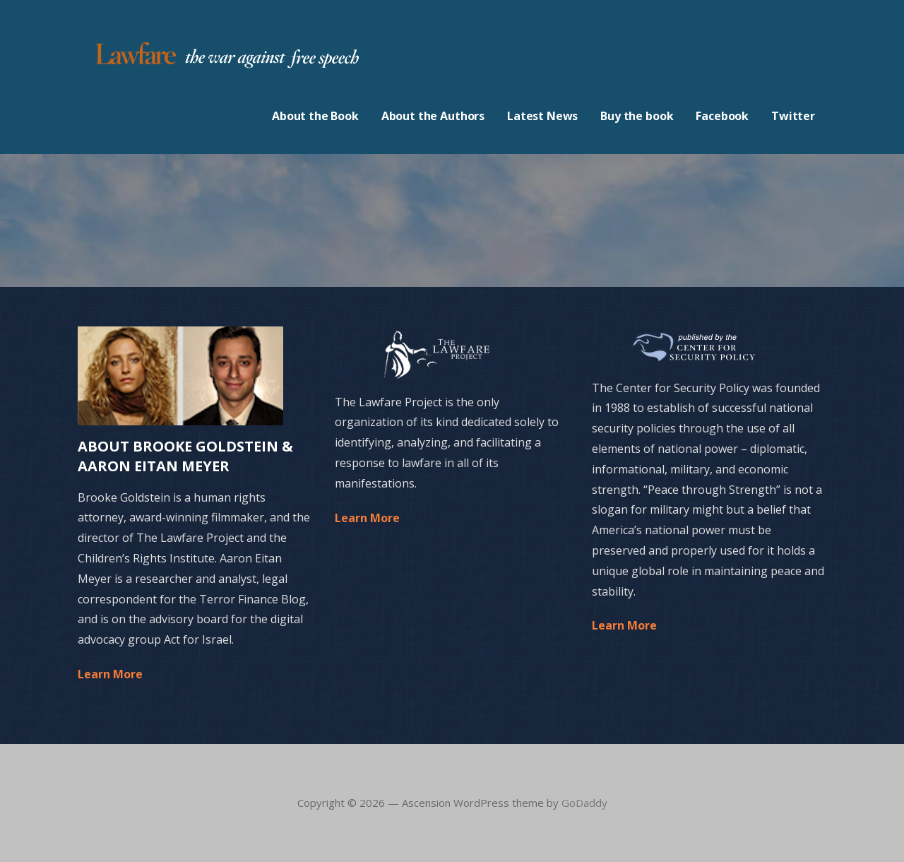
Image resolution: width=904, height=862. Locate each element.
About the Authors (432, 116)
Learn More (110, 674)
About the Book (315, 116)
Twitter (793, 116)
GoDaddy (584, 803)
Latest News (542, 116)
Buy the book (636, 116)
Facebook (722, 116)
